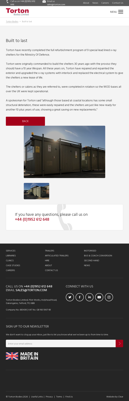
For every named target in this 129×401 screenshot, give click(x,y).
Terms (59, 397)
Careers (105, 3)
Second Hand (91, 261)
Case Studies (13, 265)
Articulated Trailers (57, 256)
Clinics (10, 261)
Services (10, 251)
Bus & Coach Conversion (98, 256)
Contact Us (117, 3)
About (86, 3)
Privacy (49, 397)
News (95, 3)
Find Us (69, 397)
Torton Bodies (12, 22)
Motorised (90, 251)
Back (25, 121)
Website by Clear (114, 397)
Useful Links (37, 397)
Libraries (11, 256)
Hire (47, 261)
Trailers (49, 251)
